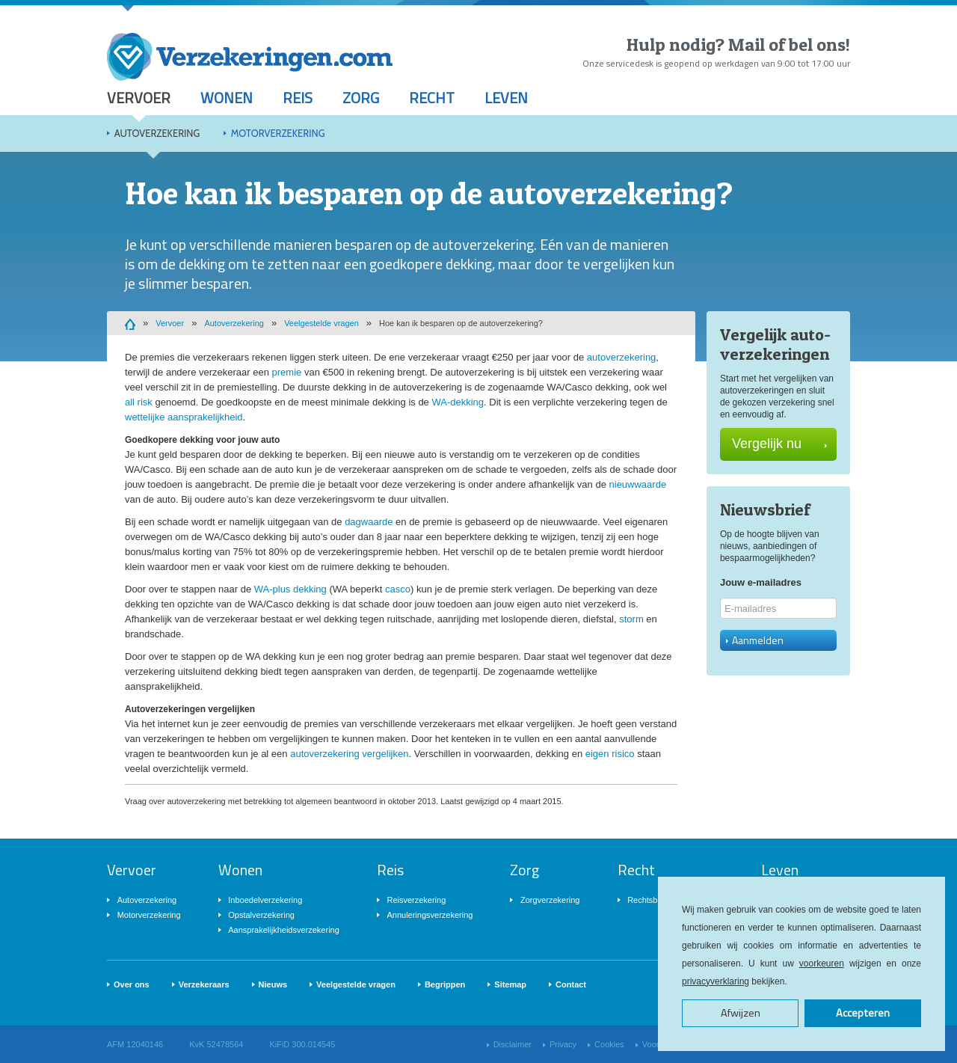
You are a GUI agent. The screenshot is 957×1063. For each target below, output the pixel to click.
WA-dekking (457, 402)
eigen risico (610, 753)
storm (631, 619)
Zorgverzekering (549, 899)
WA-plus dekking (290, 589)
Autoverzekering (157, 133)
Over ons (132, 984)
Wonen (226, 97)
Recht (432, 97)
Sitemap (510, 984)
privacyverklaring (715, 981)
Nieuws (273, 984)
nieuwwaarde (638, 484)
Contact (571, 984)
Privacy (563, 1044)
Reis (298, 97)
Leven (506, 97)
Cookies (609, 1044)
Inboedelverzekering (265, 899)
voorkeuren (821, 963)
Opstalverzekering (261, 914)
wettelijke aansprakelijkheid (184, 417)
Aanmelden (755, 640)
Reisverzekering (416, 899)
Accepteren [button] (863, 1013)
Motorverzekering (278, 133)
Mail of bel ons (787, 44)
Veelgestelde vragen (321, 323)
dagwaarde (369, 521)
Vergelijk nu (779, 443)
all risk (139, 402)
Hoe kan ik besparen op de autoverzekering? (461, 323)
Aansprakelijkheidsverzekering (283, 929)
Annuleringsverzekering (430, 914)
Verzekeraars (204, 984)
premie (287, 372)
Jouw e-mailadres (760, 582)
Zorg (360, 97)
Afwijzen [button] (740, 1013)
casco (397, 589)
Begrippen (445, 984)
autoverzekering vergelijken (349, 753)
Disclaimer (512, 1044)
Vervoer (138, 97)
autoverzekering (621, 357)
